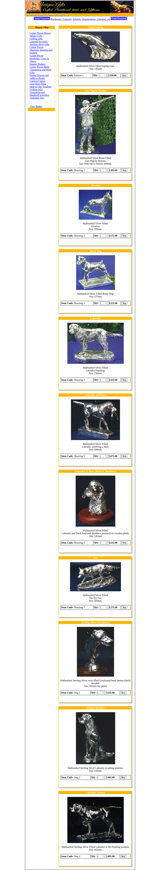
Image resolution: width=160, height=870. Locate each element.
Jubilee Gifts (36, 36)
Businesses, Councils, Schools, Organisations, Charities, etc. (80, 19)
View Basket (36, 106)
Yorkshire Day (37, 98)
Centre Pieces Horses (40, 33)
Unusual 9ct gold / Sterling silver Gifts (39, 43)
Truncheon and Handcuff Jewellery (39, 93)
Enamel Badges (37, 64)
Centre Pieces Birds (39, 67)
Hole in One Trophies (40, 86)
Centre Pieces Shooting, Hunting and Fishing (41, 50)
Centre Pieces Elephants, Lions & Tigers (39, 58)
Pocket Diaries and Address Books (39, 77)
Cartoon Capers (37, 81)
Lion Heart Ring (38, 84)
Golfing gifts (36, 38)
